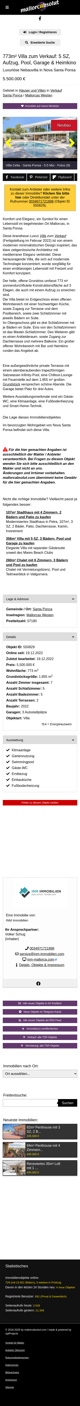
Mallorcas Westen (38, 95)
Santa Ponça (12, 95)
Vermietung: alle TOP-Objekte (40, 1045)
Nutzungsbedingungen (17, 1357)
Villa (43, 236)
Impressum (11, 1379)
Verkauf (56, 90)
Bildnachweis (12, 1372)
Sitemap (9, 1387)
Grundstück (11, 384)
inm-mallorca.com (40, 959)
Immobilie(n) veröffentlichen (40, 1028)
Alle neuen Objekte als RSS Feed (40, 1020)
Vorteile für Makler (14, 1342)
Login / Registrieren (40, 32)
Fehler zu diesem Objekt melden (40, 802)
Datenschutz (11, 1365)
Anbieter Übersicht (15, 1350)
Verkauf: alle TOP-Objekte (40, 1037)
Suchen (67, 1103)
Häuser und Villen (32, 90)
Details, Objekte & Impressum (41, 965)
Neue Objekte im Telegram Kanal (40, 1011)
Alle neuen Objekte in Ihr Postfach (40, 1003)
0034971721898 (41, 201)
